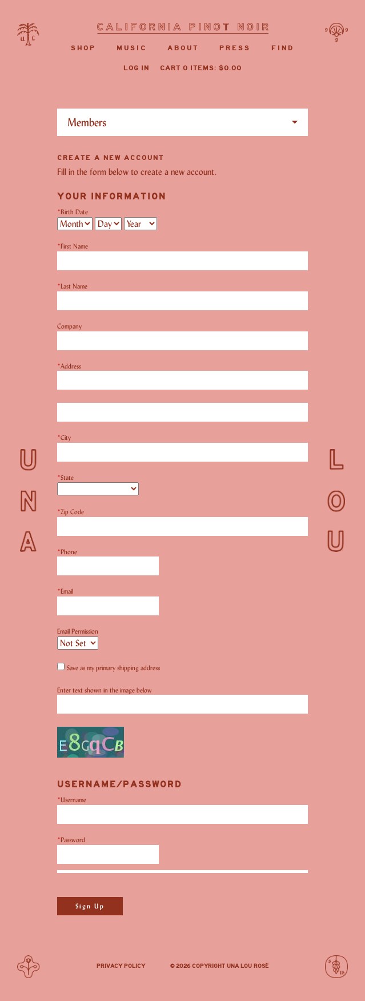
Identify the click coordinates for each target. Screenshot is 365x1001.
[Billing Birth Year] (140, 223)
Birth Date (72, 211)
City (64, 437)
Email (65, 591)
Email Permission (77, 631)
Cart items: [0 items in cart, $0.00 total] (201, 68)
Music (132, 48)
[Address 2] (182, 412)
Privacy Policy (121, 966)
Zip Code (70, 511)
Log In (136, 68)
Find (282, 48)
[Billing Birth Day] (108, 223)
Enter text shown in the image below (104, 690)
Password (71, 839)
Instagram (157, 967)
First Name (72, 246)
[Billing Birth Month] (75, 223)
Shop (83, 48)
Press (235, 48)
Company (69, 326)
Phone (67, 551)
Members (86, 122)
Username (71, 799)
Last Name (72, 286)
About (183, 48)
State (65, 477)
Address (69, 366)
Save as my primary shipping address (113, 667)
